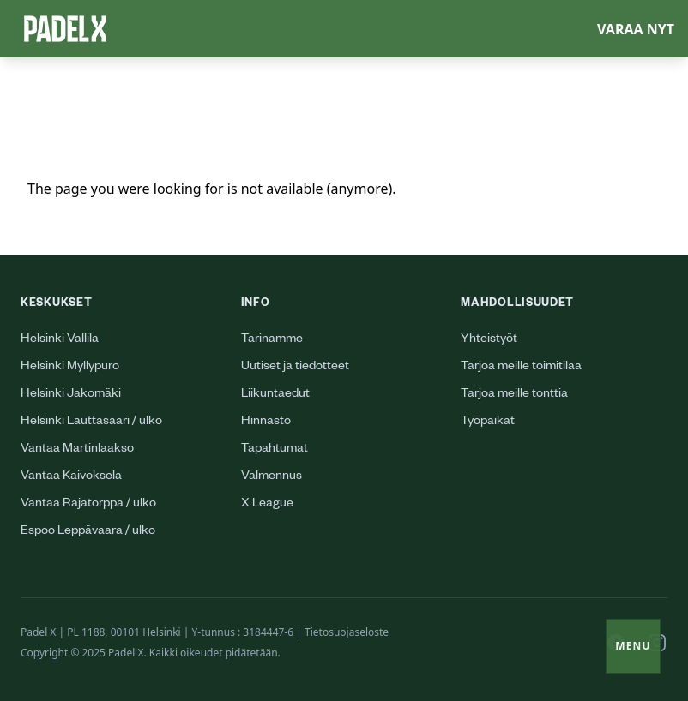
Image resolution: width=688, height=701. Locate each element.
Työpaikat (488, 422)
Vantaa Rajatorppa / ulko (88, 505)
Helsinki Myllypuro (70, 367)
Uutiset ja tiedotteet (295, 367)
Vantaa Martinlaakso (77, 450)
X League (267, 505)
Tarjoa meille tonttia (514, 395)
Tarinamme (272, 340)
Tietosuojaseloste (347, 632)
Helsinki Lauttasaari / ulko (91, 422)
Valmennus (271, 477)
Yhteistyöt (489, 340)
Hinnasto (266, 422)
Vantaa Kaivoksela (71, 477)
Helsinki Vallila (60, 340)
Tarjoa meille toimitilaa (521, 367)
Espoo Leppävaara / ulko (88, 532)
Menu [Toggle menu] (633, 645)
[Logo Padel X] (65, 29)
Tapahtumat (274, 450)
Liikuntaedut (275, 395)
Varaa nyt (635, 29)
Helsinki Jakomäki (71, 395)
